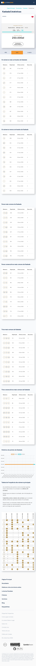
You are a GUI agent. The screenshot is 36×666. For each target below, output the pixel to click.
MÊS (6, 52)
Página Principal (11, 8)
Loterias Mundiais (7, 591)
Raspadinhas (6, 607)
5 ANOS (29, 52)
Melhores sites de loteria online (11, 587)
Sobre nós (4, 623)
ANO (17, 52)
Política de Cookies (7, 634)
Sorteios (4, 599)
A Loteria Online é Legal (8, 620)
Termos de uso (6, 630)
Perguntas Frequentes (8, 613)
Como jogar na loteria (7, 617)
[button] (33, 2)
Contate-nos (5, 627)
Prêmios (4, 595)
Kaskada (25, 8)
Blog (3, 603)
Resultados (19, 8)
